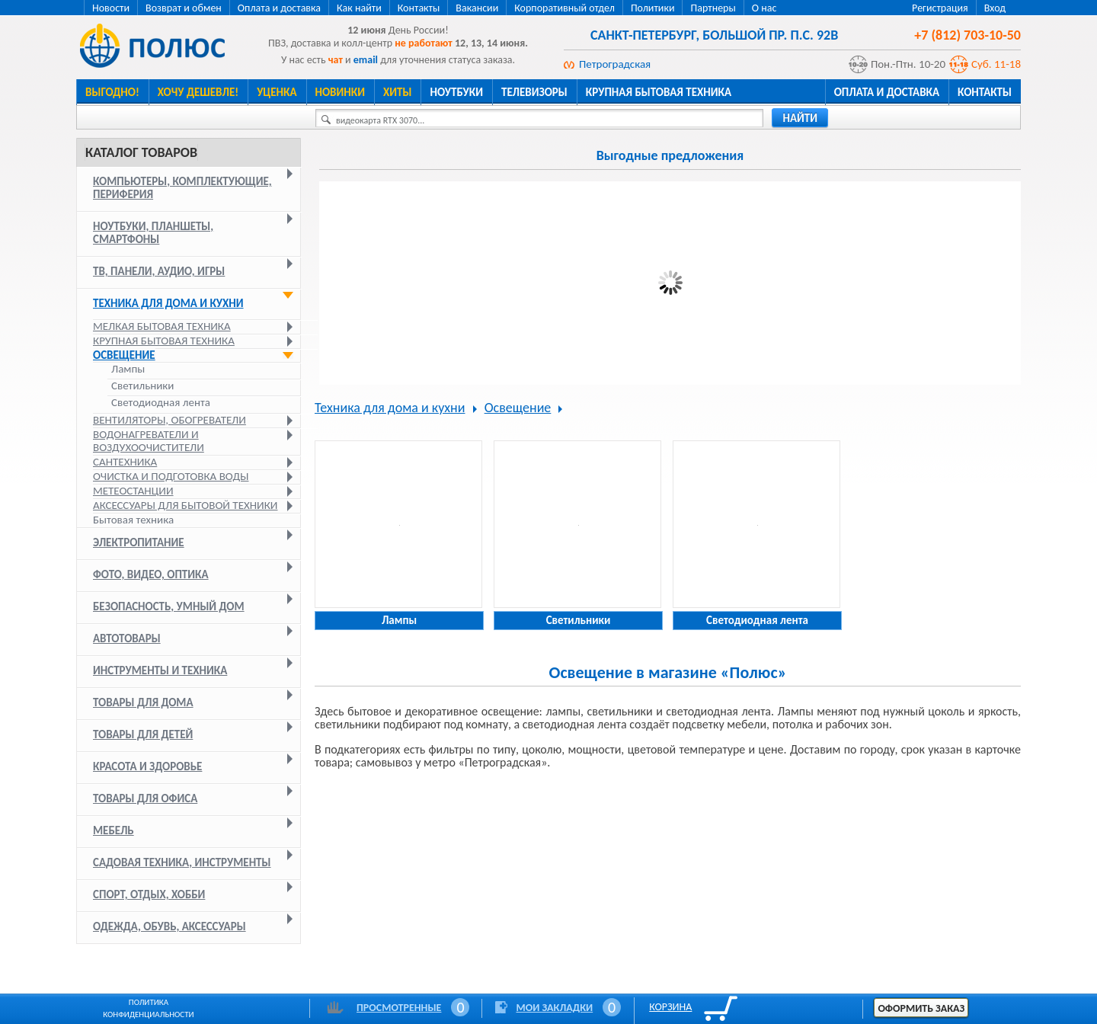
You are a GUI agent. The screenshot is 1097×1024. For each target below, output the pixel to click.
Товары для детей (143, 734)
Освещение (124, 355)
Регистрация (940, 8)
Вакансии (477, 8)
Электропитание (138, 542)
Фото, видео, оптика (151, 574)
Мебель (113, 830)
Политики (653, 8)
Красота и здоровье (147, 766)
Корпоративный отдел (564, 8)
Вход (995, 8)
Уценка (276, 92)
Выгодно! (112, 92)
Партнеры (712, 8)
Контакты (419, 8)
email (365, 59)
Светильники (142, 385)
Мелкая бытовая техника (162, 326)
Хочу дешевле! (198, 92)
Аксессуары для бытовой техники (185, 505)
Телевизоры (534, 92)
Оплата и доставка (279, 8)
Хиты (397, 92)
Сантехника (125, 462)
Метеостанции (133, 491)
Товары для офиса (145, 798)
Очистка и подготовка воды (170, 476)
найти (799, 118)
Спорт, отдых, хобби (149, 894)
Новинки (340, 92)
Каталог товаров (141, 152)
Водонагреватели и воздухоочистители (148, 440)
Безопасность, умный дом (169, 606)
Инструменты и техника (160, 670)
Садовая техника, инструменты (182, 862)
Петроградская (615, 64)
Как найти (359, 8)
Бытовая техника (133, 519)
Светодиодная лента (160, 402)
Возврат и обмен (184, 8)
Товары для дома (143, 702)
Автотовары (127, 638)
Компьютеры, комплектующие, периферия (182, 187)
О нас (764, 8)
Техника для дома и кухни (168, 303)
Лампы (128, 369)
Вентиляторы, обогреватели (169, 420)
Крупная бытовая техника (658, 92)
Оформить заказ (921, 1008)
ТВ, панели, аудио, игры (159, 271)
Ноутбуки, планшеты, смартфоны (153, 232)
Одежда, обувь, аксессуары (169, 926)
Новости (111, 8)
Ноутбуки (456, 92)
